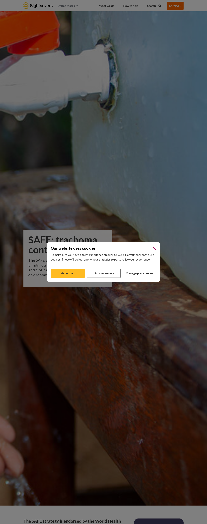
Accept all (67, 273)
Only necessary (103, 273)
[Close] (154, 248)
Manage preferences (139, 273)
